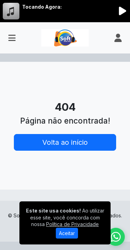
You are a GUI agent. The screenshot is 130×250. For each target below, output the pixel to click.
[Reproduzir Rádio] (122, 11)
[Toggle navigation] (12, 37)
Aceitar (67, 233)
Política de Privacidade (72, 224)
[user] (118, 37)
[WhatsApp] (116, 237)
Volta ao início (65, 142)
